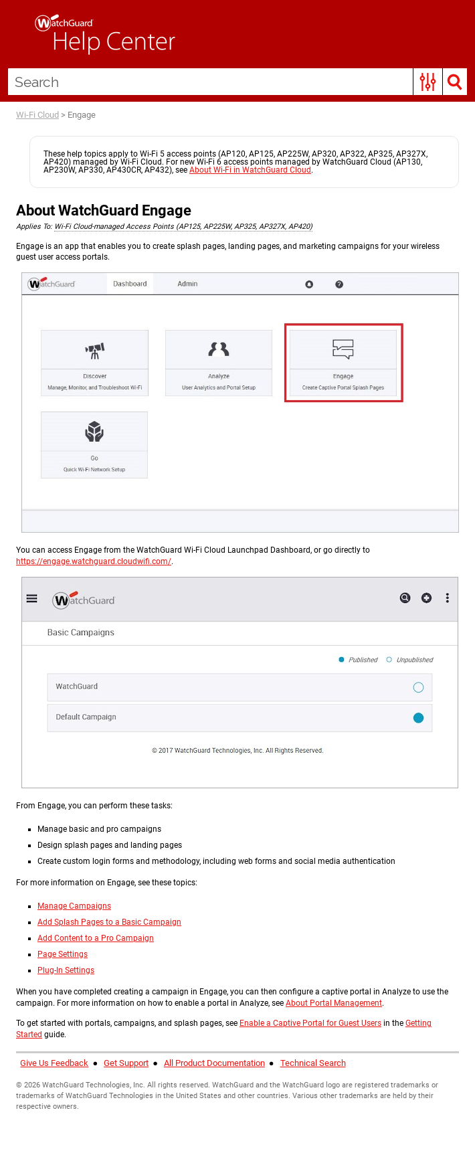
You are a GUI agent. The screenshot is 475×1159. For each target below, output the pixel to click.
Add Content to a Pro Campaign (95, 938)
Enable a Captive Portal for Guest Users (310, 1023)
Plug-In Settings (65, 970)
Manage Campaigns (74, 906)
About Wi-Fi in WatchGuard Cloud (250, 170)
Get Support (126, 1063)
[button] (428, 81)
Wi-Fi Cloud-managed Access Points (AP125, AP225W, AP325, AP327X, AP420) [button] (183, 226)
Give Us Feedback (54, 1063)
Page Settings (62, 954)
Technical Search (313, 1063)
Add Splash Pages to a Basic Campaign (109, 922)
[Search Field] (237, 81)
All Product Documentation (214, 1063)
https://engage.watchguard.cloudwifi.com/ (93, 561)
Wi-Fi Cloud (37, 115)
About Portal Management (334, 1003)
